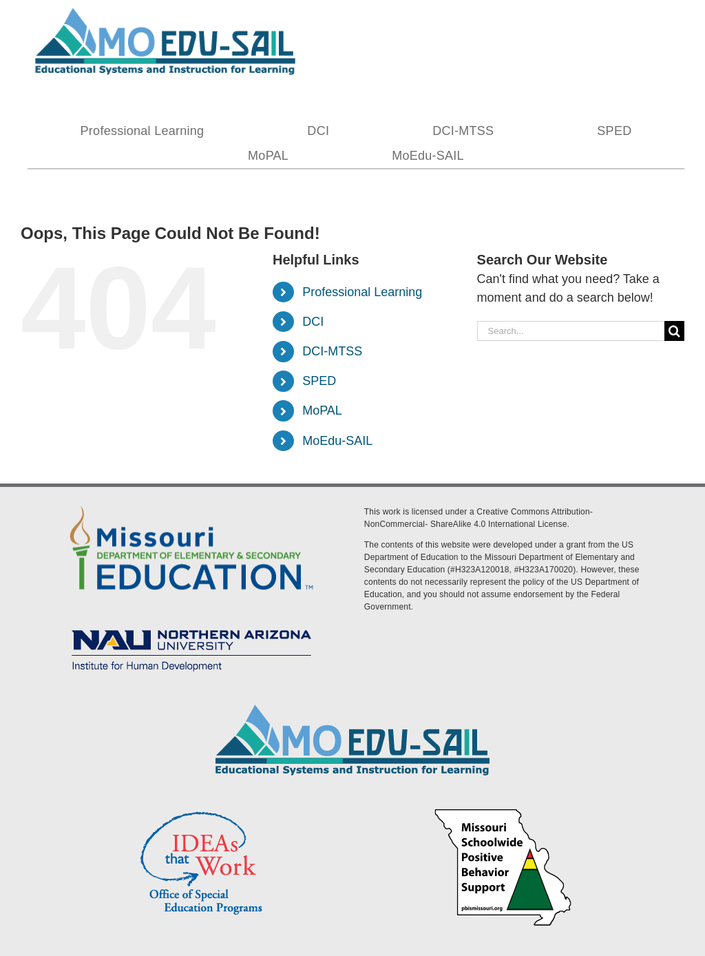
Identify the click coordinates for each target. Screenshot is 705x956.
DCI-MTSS (332, 351)
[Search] (674, 331)
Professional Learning (362, 292)
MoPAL (322, 410)
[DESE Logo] (191, 503)
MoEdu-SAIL (337, 441)
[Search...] (570, 331)
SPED (319, 381)
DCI (313, 322)
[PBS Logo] (503, 811)
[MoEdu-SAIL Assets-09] (191, 625)
